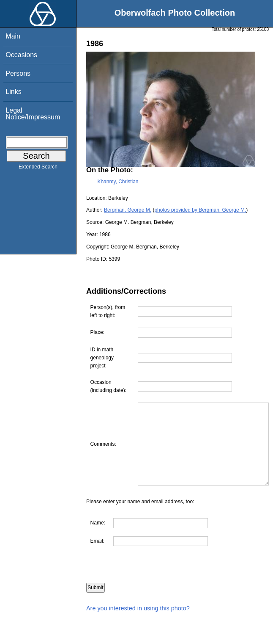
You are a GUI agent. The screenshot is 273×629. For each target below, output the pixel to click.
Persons (17, 73)
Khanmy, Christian (117, 182)
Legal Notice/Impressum (32, 114)
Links (13, 91)
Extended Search (38, 168)
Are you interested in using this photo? (138, 624)
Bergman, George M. (127, 210)
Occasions (21, 54)
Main (12, 36)
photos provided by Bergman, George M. (200, 210)
